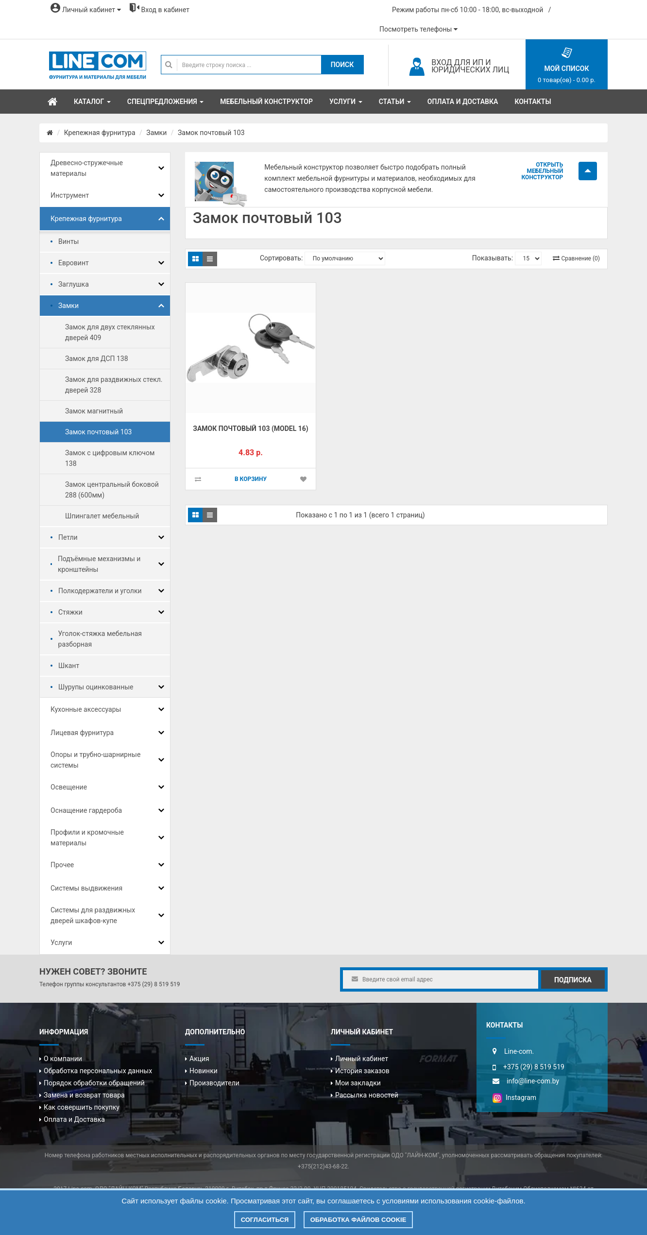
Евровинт (73, 263)
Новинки (203, 1071)
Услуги (61, 942)
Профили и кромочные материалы (87, 837)
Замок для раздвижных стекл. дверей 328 (114, 385)
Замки (156, 133)
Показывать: (492, 258)
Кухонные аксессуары (86, 709)
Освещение (69, 787)
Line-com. (519, 1051)
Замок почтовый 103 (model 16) (250, 428)
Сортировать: (281, 258)
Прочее (62, 865)
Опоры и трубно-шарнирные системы (95, 760)
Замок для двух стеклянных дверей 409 (110, 332)
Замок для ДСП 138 (96, 358)
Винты (68, 241)
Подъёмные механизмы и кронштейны (99, 564)
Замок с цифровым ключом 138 (109, 458)
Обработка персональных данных (98, 1071)
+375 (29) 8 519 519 (153, 984)
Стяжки (70, 612)
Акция (199, 1059)
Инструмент (70, 195)
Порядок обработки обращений (94, 1083)
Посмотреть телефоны (418, 29)
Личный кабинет (361, 1059)
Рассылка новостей (366, 1095)
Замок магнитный (94, 411)
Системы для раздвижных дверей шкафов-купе (93, 915)
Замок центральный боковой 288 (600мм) (112, 489)
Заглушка (73, 284)
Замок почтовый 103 (211, 133)
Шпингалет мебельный (102, 516)
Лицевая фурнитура (82, 733)
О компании (63, 1059)
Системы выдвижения (86, 888)
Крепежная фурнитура (100, 133)
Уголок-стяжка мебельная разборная (100, 639)
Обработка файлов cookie (358, 1219)
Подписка (573, 980)
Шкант (68, 665)
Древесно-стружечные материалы (87, 168)
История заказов (362, 1071)
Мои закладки (358, 1083)
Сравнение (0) (581, 258)
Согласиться (265, 1219)
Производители (214, 1083)
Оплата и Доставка (74, 1119)
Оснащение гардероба (86, 810)
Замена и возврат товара (84, 1095)
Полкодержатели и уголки (100, 591)
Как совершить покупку (81, 1107)
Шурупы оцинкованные (96, 687)
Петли (68, 537)
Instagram (514, 1097)
